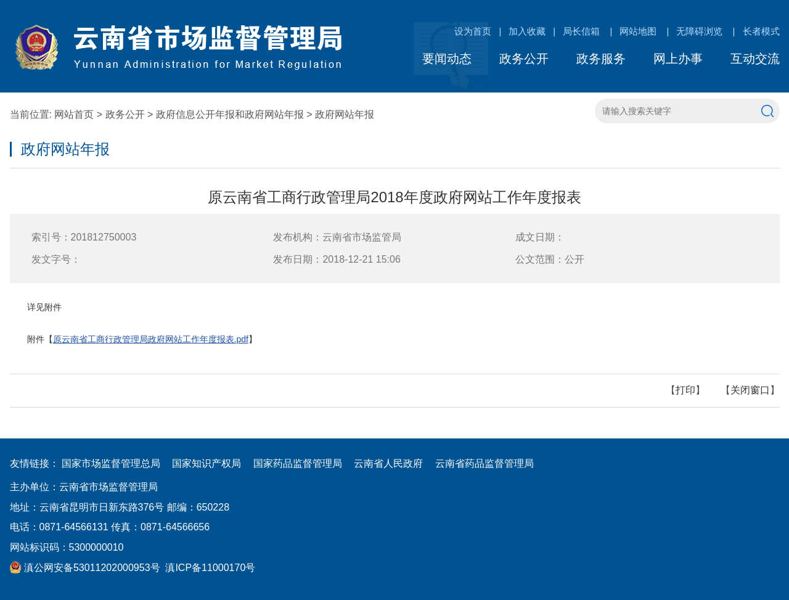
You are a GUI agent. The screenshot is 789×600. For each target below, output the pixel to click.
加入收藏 (527, 31)
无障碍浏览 (699, 31)
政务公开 (524, 58)
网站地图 (637, 31)
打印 (685, 390)
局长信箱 (581, 31)
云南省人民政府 (388, 463)
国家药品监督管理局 (297, 463)
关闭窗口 (750, 390)
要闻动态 (447, 58)
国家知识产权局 (206, 463)
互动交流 (755, 58)
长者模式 (761, 31)
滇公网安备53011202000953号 (85, 567)
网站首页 (74, 114)
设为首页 (472, 31)
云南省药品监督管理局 (484, 463)
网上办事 (678, 58)
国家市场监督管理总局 (111, 463)
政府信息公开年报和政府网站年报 (230, 114)
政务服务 (601, 58)
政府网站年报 (344, 114)
